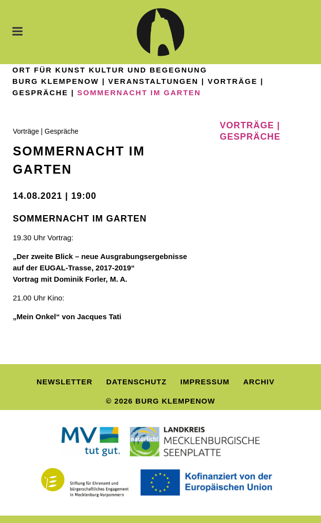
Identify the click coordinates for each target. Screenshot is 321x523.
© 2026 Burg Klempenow (160, 401)
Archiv (259, 381)
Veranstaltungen (153, 81)
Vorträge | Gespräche (46, 131)
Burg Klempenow (55, 81)
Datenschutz (136, 381)
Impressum (205, 381)
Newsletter (64, 381)
